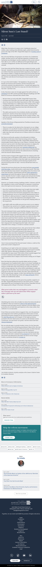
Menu (34, 2)
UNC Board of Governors (21, 449)
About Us (21, 537)
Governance (9, 382)
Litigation (21, 531)
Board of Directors (21, 545)
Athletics (21, 527)
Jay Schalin (11, 35)
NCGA (30, 446)
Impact (21, 540)
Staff (21, 549)
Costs (21, 520)
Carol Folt (4, 446)
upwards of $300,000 (28, 147)
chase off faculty (30, 275)
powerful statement (7, 124)
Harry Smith (12, 446)
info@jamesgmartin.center (21, 510)
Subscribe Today (8, 420)
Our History (21, 544)
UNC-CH (32, 449)
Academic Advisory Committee (21, 547)
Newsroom (21, 539)
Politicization (17, 382)
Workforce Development (21, 529)
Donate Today (9, 437)
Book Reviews (21, 532)
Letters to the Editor (21, 542)
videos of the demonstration (28, 303)
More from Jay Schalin (21, 493)
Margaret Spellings (22, 446)
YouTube (24, 555)
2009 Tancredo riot (9, 317)
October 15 (22, 337)
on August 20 (25, 334)
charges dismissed (6, 322)
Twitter (11, 555)
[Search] (39, 2)
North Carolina (37, 446)
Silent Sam (11, 449)
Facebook (17, 555)
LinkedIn (30, 555)
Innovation (21, 526)
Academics (21, 519)
